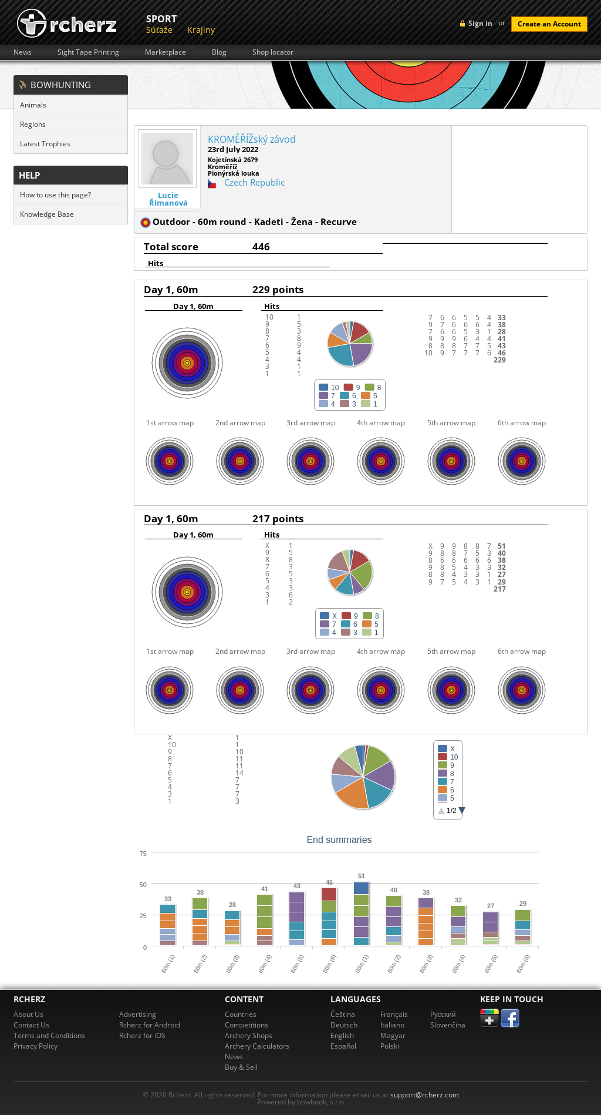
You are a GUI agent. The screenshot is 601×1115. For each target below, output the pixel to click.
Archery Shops (248, 1035)
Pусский (443, 1014)
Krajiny (201, 29)
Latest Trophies (45, 144)
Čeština (342, 1014)
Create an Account (549, 24)
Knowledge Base (47, 214)
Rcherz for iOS (142, 1035)
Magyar (393, 1035)
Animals (33, 105)
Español (343, 1046)
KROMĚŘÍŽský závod (252, 139)
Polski (389, 1046)
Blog (219, 52)
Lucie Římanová (168, 199)
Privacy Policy (35, 1046)
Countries (240, 1014)
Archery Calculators (257, 1046)
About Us (28, 1014)
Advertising (137, 1014)
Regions (33, 124)
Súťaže (159, 29)
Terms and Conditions (49, 1035)
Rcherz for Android (149, 1025)
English (342, 1035)
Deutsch (343, 1025)
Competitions (246, 1025)
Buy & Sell (241, 1067)
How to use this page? (55, 195)
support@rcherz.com (424, 1095)
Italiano (392, 1025)
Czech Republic (254, 182)
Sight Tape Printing (88, 52)
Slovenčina (447, 1025)
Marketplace (165, 52)
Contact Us (31, 1025)
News (22, 52)
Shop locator (272, 52)
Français (394, 1014)
